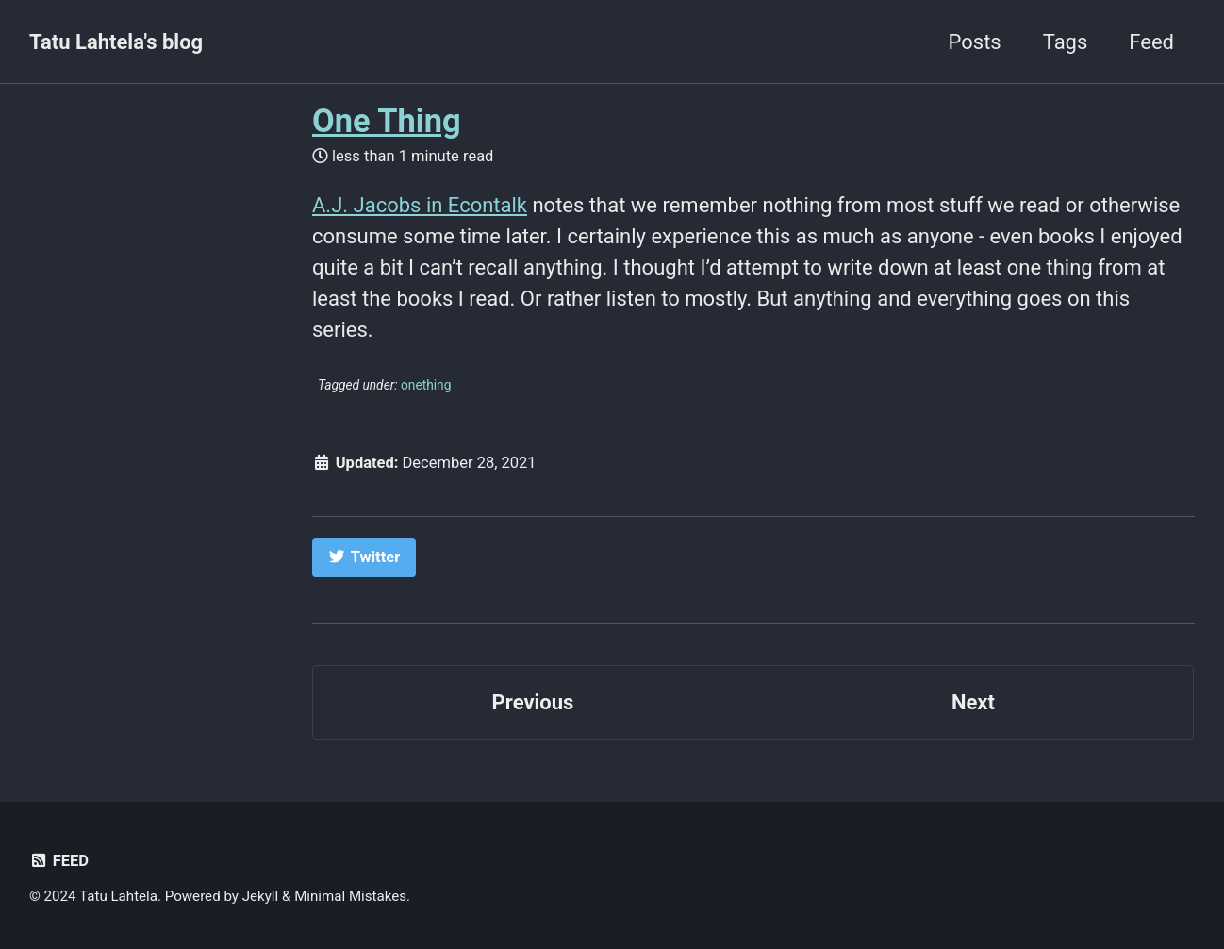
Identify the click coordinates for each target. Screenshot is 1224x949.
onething (426, 384)
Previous (533, 702)
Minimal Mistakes (350, 896)
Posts (975, 42)
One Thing (386, 121)
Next (973, 702)
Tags (1065, 42)
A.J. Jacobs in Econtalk (419, 205)
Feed (1151, 42)
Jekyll (260, 896)
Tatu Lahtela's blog (116, 42)
